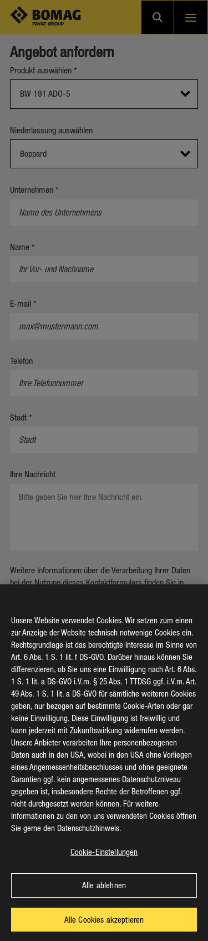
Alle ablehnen (104, 896)
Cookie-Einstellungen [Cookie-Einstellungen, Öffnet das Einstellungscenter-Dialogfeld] (104, 863)
